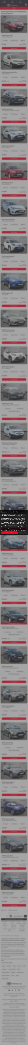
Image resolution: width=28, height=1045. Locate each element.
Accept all (9, 532)
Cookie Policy (20, 523)
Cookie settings (22, 532)
